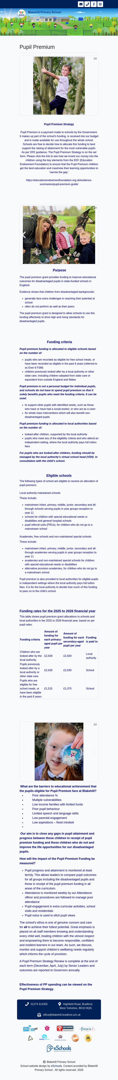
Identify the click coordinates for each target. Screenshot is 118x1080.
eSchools (56, 1066)
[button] (24, 86)
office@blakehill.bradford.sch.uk (62, 1014)
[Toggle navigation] (100, 4)
